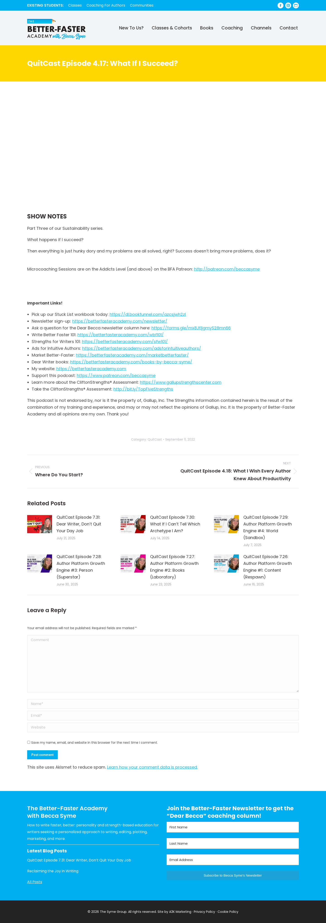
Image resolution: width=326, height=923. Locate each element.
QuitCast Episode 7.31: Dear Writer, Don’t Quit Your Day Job (79, 524)
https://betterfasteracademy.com (91, 369)
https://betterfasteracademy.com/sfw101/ (125, 341)
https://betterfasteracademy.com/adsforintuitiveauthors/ (141, 348)
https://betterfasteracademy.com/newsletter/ (119, 321)
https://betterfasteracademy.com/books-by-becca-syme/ (131, 362)
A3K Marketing (180, 911)
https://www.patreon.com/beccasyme (116, 375)
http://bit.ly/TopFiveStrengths (143, 389)
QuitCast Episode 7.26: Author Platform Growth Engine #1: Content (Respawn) (267, 567)
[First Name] (233, 827)
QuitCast (155, 439)
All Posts (34, 882)
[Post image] (39, 524)
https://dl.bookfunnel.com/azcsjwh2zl (148, 314)
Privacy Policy (204, 911)
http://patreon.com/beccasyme (227, 269)
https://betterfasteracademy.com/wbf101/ (120, 335)
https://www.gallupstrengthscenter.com (180, 382)
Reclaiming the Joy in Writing (52, 871)
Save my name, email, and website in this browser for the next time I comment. (94, 742)
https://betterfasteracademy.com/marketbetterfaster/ (132, 355)
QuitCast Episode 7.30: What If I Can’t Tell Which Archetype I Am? (175, 524)
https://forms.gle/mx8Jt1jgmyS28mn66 (191, 328)
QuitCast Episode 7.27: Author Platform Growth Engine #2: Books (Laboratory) (174, 567)
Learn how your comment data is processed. (152, 767)
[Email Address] (233, 859)
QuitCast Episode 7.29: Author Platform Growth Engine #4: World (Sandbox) (267, 527)
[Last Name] (233, 843)
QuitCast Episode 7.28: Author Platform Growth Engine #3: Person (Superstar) (81, 567)
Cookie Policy (228, 911)
